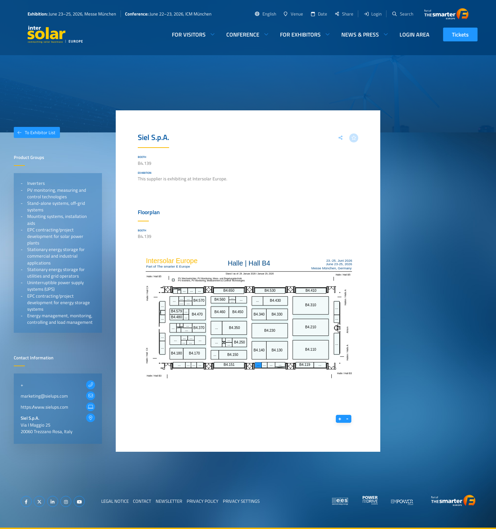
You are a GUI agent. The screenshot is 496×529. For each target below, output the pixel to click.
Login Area (415, 34)
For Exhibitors (300, 34)
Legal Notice (115, 501)
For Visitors (189, 34)
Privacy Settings (241, 501)
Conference (242, 34)
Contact (142, 501)
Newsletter (169, 501)
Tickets (460, 34)
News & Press (360, 34)
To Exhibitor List (34, 132)
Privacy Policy (202, 501)
